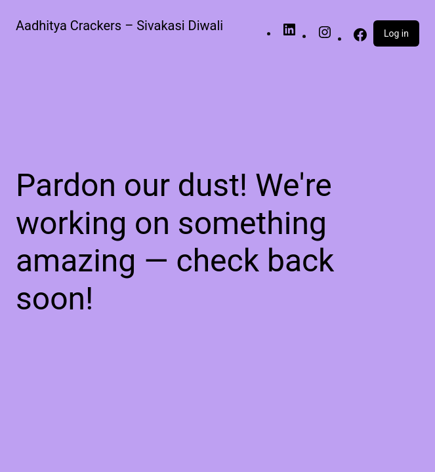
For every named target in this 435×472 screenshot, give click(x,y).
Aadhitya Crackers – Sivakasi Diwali (119, 25)
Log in (396, 33)
